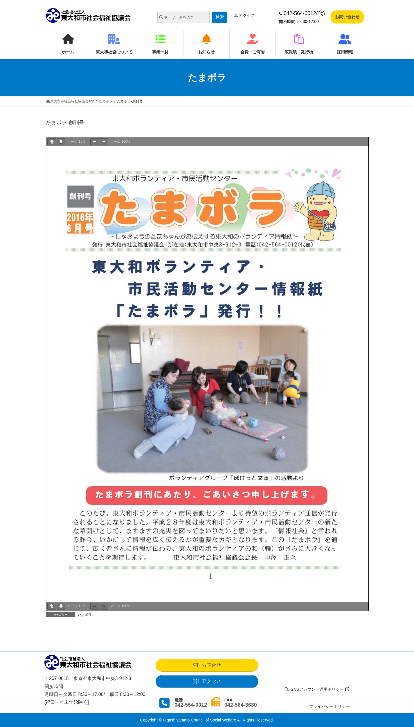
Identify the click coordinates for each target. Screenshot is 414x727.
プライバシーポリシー (329, 706)
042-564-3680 (240, 705)
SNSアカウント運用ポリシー (317, 689)
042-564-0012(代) (302, 13)
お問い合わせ (347, 17)
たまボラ (85, 615)
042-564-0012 (190, 705)
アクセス (244, 15)
